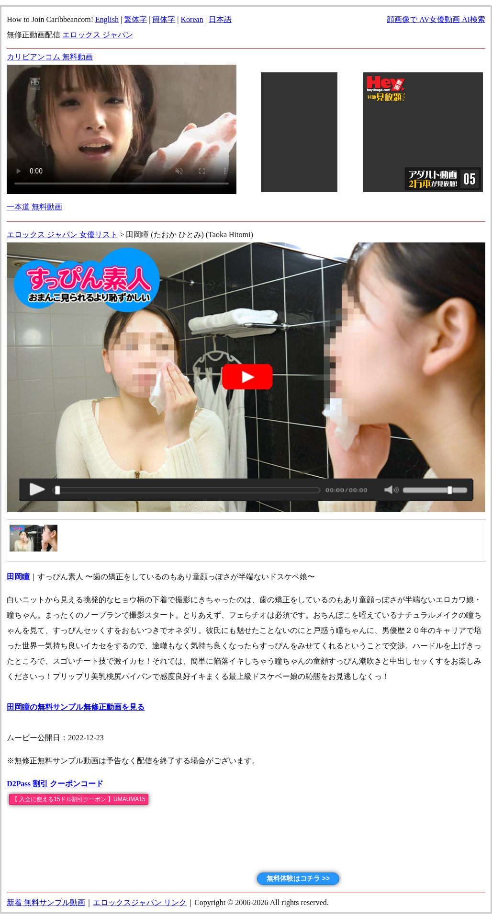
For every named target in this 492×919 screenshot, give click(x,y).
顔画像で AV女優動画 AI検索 (436, 19)
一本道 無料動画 (34, 207)
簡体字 (163, 19)
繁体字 (135, 19)
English (107, 19)
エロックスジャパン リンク (140, 902)
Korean (192, 19)
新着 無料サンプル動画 (46, 902)
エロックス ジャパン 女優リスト (62, 234)
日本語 (220, 19)
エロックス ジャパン (97, 35)
